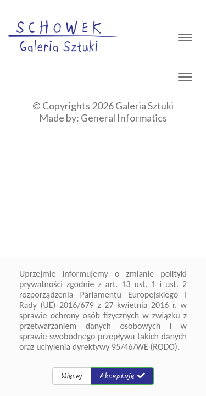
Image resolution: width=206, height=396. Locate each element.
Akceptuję (122, 376)
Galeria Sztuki (144, 106)
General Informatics (124, 118)
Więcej (71, 376)
